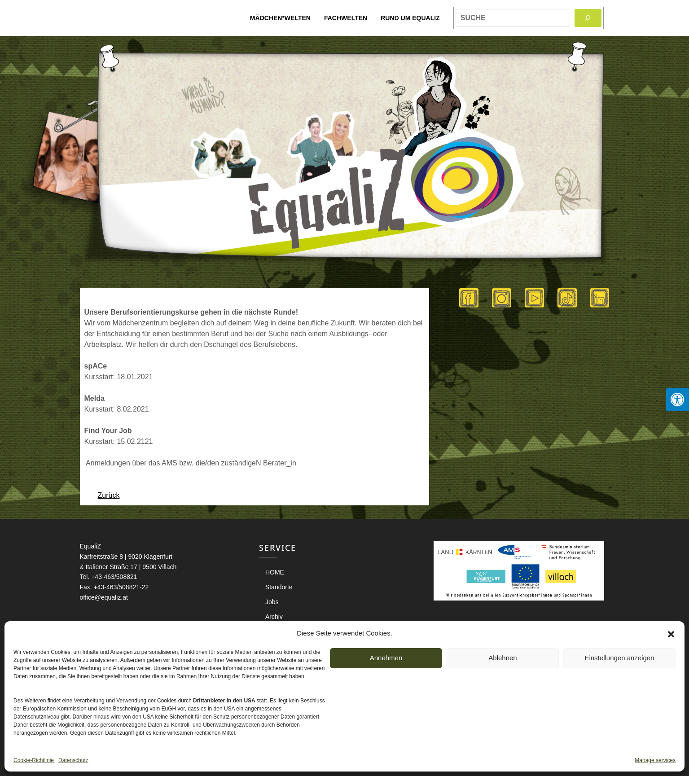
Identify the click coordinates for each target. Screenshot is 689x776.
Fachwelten (345, 18)
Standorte (279, 587)
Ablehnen (502, 658)
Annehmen (386, 658)
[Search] (588, 18)
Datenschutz (73, 760)
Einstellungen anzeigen (619, 658)
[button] (671, 633)
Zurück (109, 495)
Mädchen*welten (280, 18)
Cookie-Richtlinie (33, 760)
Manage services (655, 760)
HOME (274, 572)
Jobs (272, 601)
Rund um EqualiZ (410, 18)
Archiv (274, 616)
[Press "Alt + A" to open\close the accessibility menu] (677, 399)
